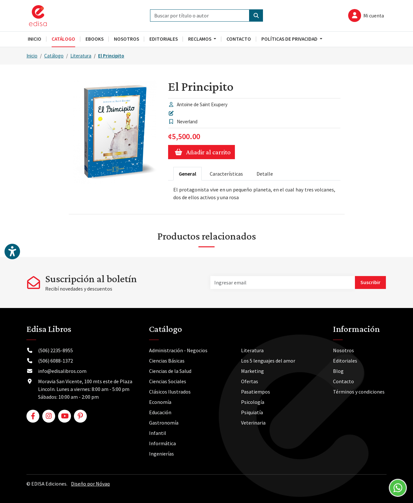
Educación (160, 412)
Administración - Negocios (178, 350)
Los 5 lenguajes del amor (268, 360)
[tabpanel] (254, 193)
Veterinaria (253, 422)
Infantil (157, 433)
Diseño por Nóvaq (90, 483)
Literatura (80, 56)
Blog (338, 371)
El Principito (111, 56)
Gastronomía (163, 422)
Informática (162, 443)
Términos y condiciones (359, 391)
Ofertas (249, 381)
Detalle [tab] (265, 173)
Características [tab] (226, 173)
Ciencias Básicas (167, 360)
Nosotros (343, 350)
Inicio (31, 56)
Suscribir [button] (370, 282)
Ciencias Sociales (167, 381)
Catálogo (54, 56)
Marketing (252, 371)
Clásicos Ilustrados (170, 391)
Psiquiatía (252, 412)
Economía (160, 402)
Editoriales (345, 360)
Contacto (343, 381)
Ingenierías (161, 453)
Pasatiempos (255, 391)
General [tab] (187, 173)
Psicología (252, 402)
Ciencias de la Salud (170, 371)
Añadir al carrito (201, 152)
